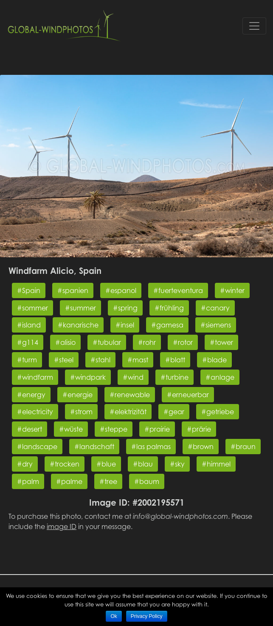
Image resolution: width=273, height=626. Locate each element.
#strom (81, 411)
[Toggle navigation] (254, 25)
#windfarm (35, 377)
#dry (25, 464)
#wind (133, 377)
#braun (243, 446)
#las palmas (151, 446)
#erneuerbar (188, 394)
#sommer (32, 308)
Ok (113, 616)
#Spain (28, 290)
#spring (125, 308)
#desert (29, 429)
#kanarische (78, 325)
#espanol (120, 290)
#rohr (147, 342)
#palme (69, 481)
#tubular (107, 342)
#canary (215, 308)
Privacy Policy (147, 616)
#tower (221, 342)
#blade (214, 360)
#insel (124, 325)
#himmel (216, 464)
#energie (77, 394)
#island (29, 325)
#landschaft (94, 446)
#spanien (72, 290)
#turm (27, 360)
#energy (31, 394)
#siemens (215, 325)
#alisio (65, 342)
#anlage (219, 377)
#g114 (27, 342)
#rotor (183, 342)
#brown (201, 446)
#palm (28, 481)
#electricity (35, 411)
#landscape (37, 446)
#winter (232, 290)
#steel (63, 360)
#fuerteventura (178, 290)
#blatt (175, 360)
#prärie (199, 429)
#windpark (88, 377)
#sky (177, 464)
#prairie (157, 429)
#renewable (130, 394)
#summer (80, 308)
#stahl (100, 360)
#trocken (64, 464)
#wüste (71, 429)
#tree (108, 481)
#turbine (174, 377)
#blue (106, 464)
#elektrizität (128, 411)
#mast (137, 360)
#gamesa (167, 325)
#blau (143, 464)
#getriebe (217, 411)
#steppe (113, 429)
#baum (146, 481)
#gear (173, 411)
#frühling (169, 308)
